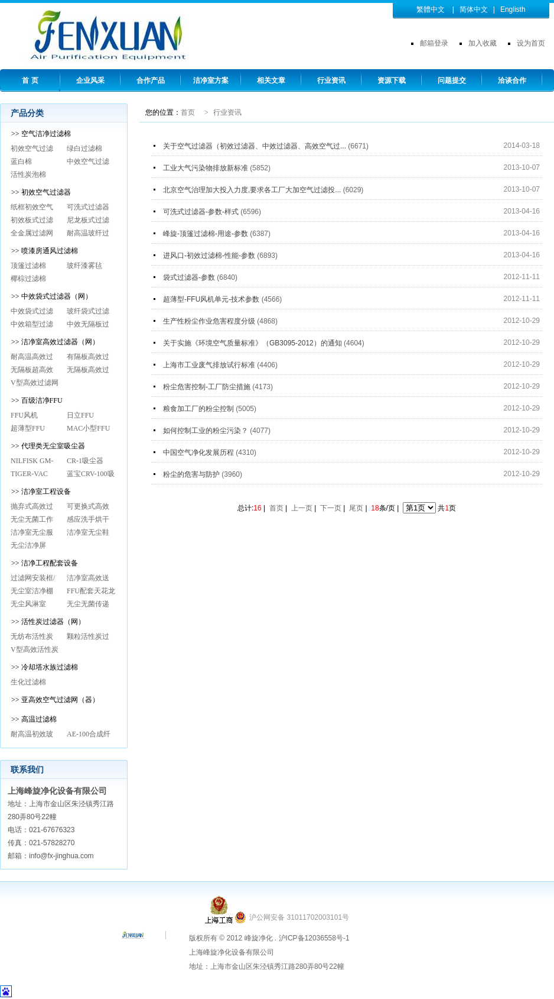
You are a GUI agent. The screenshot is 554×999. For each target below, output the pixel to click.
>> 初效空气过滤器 (41, 192)
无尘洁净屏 (28, 545)
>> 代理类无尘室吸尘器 (48, 446)
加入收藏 (482, 43)
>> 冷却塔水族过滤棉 (44, 667)
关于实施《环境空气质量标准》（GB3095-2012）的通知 (253, 343)
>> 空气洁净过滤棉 (41, 134)
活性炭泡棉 (28, 174)
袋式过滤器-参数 (190, 277)
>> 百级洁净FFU (37, 400)
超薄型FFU (28, 428)
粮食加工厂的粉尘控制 (199, 409)
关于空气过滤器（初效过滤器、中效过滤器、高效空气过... (255, 146)
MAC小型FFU (88, 428)
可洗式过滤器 (88, 207)
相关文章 (271, 80)
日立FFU (80, 415)
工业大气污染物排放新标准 (206, 168)
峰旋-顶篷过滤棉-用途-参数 (206, 233)
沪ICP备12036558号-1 (314, 938)
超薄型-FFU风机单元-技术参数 (212, 299)
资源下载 (391, 80)
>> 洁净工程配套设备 (44, 563)
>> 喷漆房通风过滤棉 (44, 251)
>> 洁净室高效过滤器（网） (55, 342)
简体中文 (474, 9)
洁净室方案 (211, 80)
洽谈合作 (512, 80)
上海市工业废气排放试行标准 (210, 365)
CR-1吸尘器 (85, 461)
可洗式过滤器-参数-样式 (201, 212)
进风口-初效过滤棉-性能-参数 (210, 255)
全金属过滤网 (32, 233)
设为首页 (531, 43)
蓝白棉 (21, 161)
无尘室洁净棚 (32, 591)
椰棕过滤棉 (28, 278)
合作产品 (150, 80)
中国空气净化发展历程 (199, 452)
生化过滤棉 (28, 682)
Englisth (513, 9)
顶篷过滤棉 (28, 265)
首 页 (30, 80)
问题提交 (452, 80)
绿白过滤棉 (84, 148)
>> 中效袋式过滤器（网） (51, 296)
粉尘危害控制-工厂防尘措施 (207, 387)
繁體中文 (430, 9)
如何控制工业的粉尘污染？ (206, 430)
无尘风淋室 (28, 604)
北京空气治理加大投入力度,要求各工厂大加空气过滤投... (253, 190)
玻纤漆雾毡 (84, 265)
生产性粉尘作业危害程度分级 (210, 321)
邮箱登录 (434, 43)
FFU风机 (24, 415)
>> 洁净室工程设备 (41, 491)
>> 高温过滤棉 (34, 719)
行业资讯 (331, 80)
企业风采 (90, 80)
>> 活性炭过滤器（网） (48, 621)
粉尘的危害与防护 (192, 474)
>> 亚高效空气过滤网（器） (55, 700)
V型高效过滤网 (34, 383)
